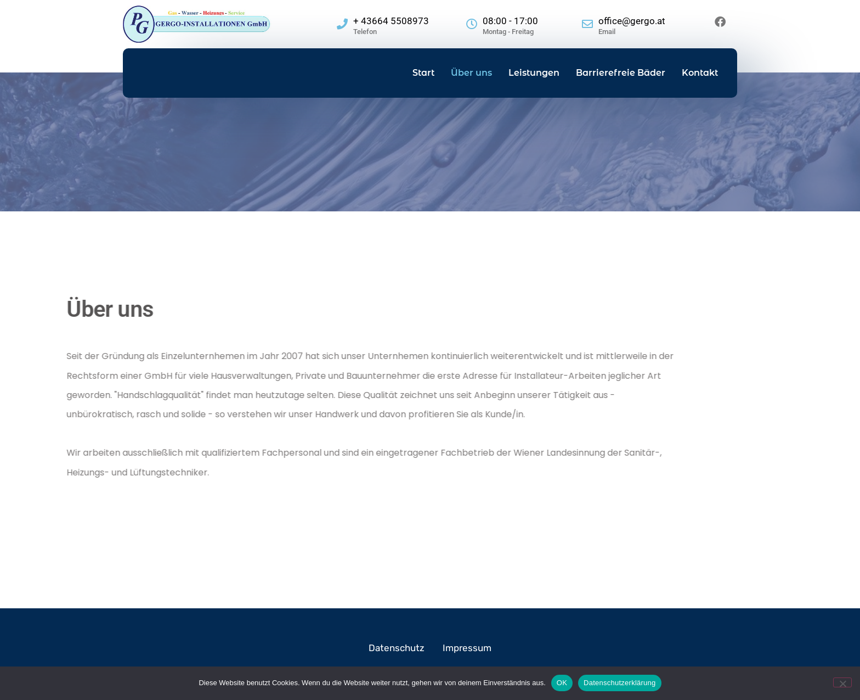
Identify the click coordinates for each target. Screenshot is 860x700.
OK (562, 683)
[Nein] (842, 682)
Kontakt (700, 73)
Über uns (471, 73)
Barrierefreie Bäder (620, 73)
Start (423, 73)
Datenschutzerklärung (619, 683)
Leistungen (533, 73)
